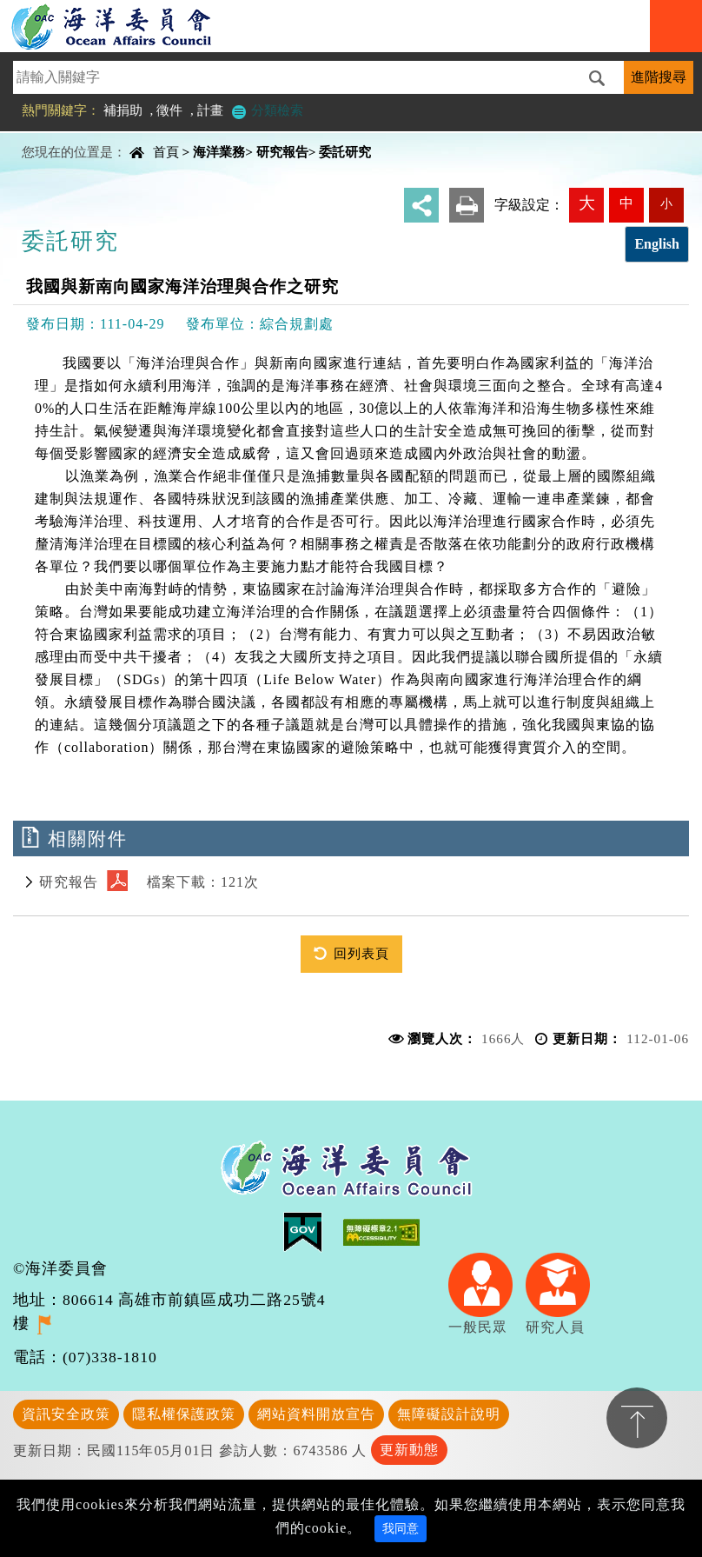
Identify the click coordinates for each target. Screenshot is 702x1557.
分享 (421, 205)
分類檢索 (266, 110)
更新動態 (409, 1449)
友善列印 (466, 205)
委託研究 (345, 151)
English (656, 243)
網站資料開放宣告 (316, 1414)
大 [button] (587, 203)
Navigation (676, 26)
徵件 (169, 110)
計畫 (210, 110)
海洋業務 (219, 151)
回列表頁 (361, 953)
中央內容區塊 (57, 137)
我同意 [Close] (400, 1528)
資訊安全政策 (66, 1414)
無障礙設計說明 (448, 1414)
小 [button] (666, 203)
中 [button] (626, 203)
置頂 (636, 1417)
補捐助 (122, 110)
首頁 (166, 151)
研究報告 (282, 151)
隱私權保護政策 (183, 1414)
